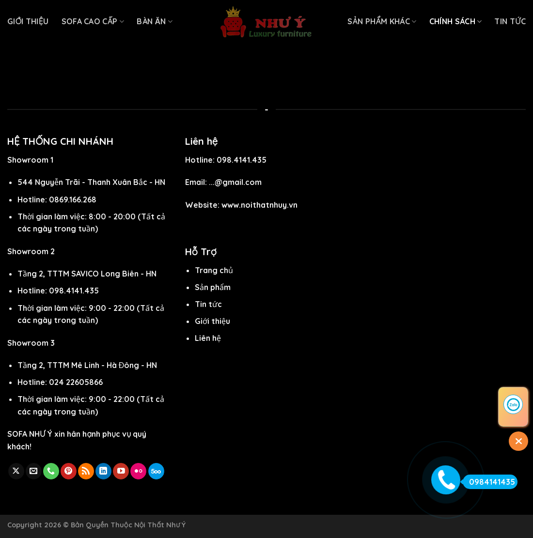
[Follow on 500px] (156, 471)
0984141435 (489, 482)
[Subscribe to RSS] (86, 471)
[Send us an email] (34, 471)
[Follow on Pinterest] (69, 471)
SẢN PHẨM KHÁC (381, 21)
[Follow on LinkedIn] (103, 471)
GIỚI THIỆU (28, 21)
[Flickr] (138, 471)
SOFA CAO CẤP (93, 21)
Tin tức (510, 21)
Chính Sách (455, 21)
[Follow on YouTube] (121, 471)
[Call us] (51, 471)
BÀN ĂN (154, 21)
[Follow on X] (16, 471)
